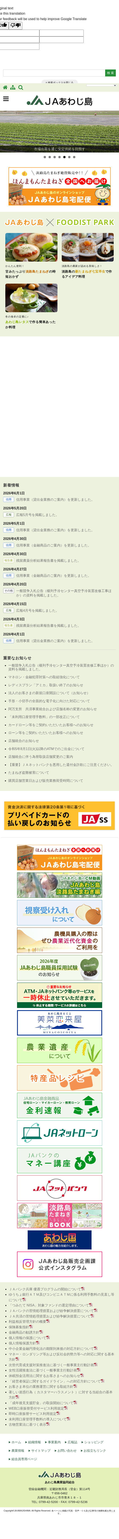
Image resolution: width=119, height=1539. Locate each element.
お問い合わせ (67, 1450)
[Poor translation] (15, 26)
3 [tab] (54, 157)
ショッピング (93, 1442)
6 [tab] (69, 157)
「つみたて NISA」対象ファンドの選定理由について (49, 1305)
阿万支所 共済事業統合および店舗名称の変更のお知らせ (52, 709)
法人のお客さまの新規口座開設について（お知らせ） (49, 693)
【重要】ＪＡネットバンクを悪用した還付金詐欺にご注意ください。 (61, 765)
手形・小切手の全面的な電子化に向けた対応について (49, 701)
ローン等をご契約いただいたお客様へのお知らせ (45, 733)
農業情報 (17, 1450)
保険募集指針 (19, 1327)
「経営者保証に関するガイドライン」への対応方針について (55, 1381)
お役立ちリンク (95, 1450)
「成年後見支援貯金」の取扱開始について (41, 1403)
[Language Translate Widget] (101, 85)
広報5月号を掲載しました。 (37, 515)
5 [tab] (64, 157)
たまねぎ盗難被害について (28, 772)
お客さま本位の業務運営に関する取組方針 (41, 1386)
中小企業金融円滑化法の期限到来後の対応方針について (51, 1348)
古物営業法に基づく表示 (27, 1424)
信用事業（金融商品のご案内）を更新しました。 (53, 545)
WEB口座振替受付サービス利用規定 (36, 1408)
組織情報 (34, 1442)
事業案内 (54, 1442)
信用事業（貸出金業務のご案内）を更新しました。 (55, 499)
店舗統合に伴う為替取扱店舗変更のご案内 (40, 756)
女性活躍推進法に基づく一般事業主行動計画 (43, 1370)
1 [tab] (45, 157)
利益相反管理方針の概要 (27, 1321)
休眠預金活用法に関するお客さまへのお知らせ (44, 1376)
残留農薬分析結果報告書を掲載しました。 (48, 560)
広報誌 (72, 1442)
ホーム (16, 1442)
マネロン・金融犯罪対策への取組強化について (44, 677)
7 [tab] (74, 157)
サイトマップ (40, 1450)
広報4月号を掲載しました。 (37, 610)
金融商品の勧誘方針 (24, 1332)
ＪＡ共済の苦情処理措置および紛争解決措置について (49, 1316)
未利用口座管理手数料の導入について (38, 1419)
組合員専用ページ (24, 1459)
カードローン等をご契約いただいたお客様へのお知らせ (50, 725)
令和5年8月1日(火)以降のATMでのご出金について (46, 749)
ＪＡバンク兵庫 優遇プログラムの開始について (45, 1289)
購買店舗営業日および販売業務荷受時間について (45, 780)
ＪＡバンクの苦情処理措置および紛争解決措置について (51, 1311)
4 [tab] (59, 157)
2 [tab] (50, 157)
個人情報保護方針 (22, 1343)
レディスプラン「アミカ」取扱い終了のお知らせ (45, 685)
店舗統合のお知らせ (23, 741)
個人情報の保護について (27, 1338)
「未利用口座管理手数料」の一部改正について (44, 717)
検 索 (110, 73)
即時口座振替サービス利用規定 (32, 1414)
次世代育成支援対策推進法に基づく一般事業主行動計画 (51, 1365)
